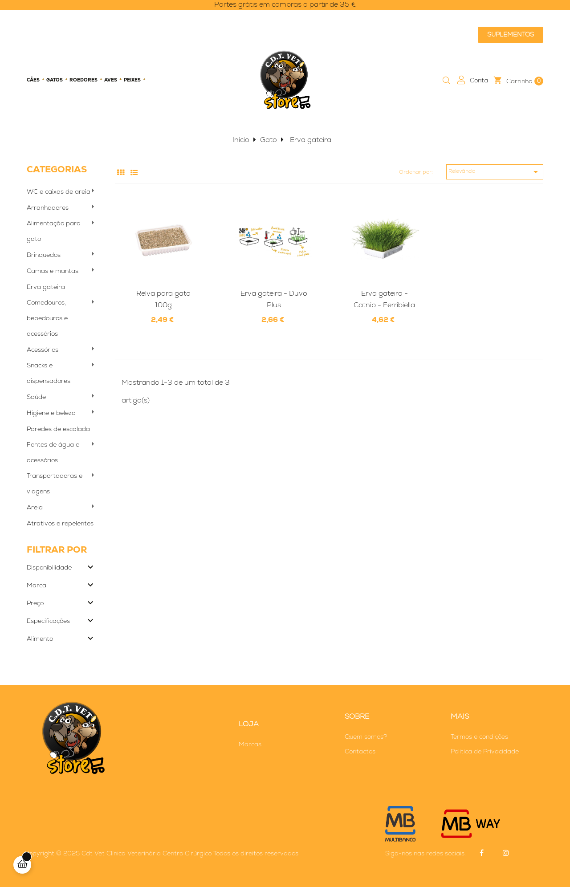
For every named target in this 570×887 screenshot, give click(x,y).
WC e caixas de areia (58, 191)
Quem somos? (366, 736)
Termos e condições (479, 736)
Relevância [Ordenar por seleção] (494, 172)
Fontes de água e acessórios (53, 452)
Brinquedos (44, 255)
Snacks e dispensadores (48, 373)
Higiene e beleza (51, 413)
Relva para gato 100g (163, 299)
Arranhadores (48, 207)
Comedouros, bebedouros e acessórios (47, 318)
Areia (35, 507)
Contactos (360, 751)
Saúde (36, 397)
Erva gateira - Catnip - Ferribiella (384, 299)
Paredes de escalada (58, 429)
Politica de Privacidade (485, 751)
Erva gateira (46, 287)
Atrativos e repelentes (60, 523)
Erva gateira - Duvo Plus (273, 299)
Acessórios (42, 350)
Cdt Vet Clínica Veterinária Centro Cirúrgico (146, 853)
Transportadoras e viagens (54, 483)
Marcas (250, 744)
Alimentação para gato (54, 231)
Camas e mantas (52, 271)
